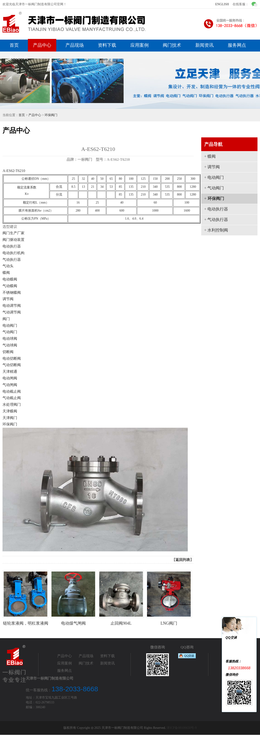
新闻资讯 (204, 45)
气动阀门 (10, 332)
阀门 (6, 319)
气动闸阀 (10, 385)
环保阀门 (51, 115)
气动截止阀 (12, 398)
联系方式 (19, 57)
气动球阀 (10, 345)
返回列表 (182, 560)
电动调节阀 (12, 306)
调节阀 (8, 299)
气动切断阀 (12, 365)
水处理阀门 (12, 404)
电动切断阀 (12, 358)
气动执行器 (12, 259)
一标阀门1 (244, 644)
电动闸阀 (10, 378)
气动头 (8, 266)
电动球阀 (10, 338)
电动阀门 (10, 325)
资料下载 (107, 45)
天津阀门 (10, 418)
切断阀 (8, 352)
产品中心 (42, 45)
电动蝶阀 (10, 279)
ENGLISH (222, 4)
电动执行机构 (13, 253)
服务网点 (237, 45)
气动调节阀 (12, 312)
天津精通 (10, 371)
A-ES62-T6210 (14, 171)
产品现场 (74, 45)
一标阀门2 (244, 653)
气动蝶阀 (10, 286)
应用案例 (139, 45)
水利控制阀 (217, 230)
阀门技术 (172, 45)
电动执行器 (12, 246)
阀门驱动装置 (13, 240)
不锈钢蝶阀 (12, 292)
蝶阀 (6, 273)
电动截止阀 (12, 391)
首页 (14, 45)
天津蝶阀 (10, 411)
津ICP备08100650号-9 (181, 728)
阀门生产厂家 (13, 233)
